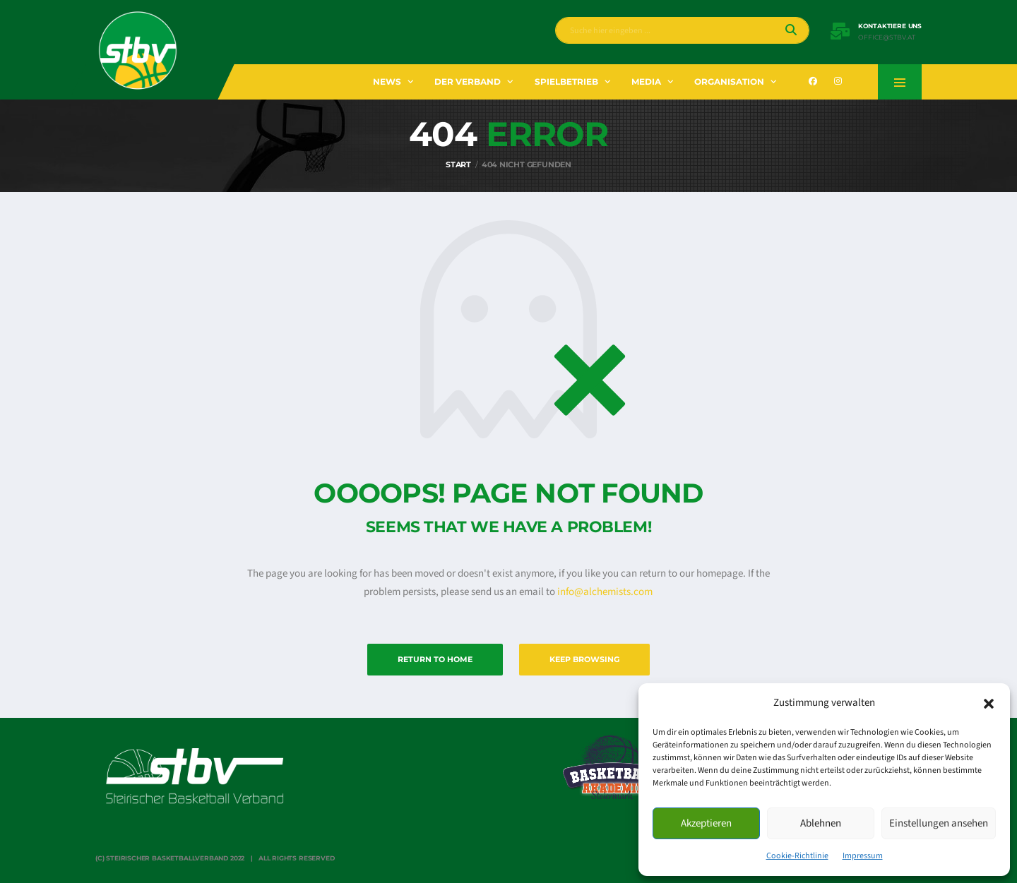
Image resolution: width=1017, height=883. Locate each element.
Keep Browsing (584, 659)
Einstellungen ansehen (938, 823)
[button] (989, 703)
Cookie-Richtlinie (797, 856)
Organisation (729, 81)
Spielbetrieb (566, 81)
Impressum (863, 856)
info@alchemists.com (605, 591)
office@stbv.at (886, 37)
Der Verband (467, 81)
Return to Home (435, 659)
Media (646, 81)
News (387, 81)
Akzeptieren (706, 823)
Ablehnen (820, 823)
